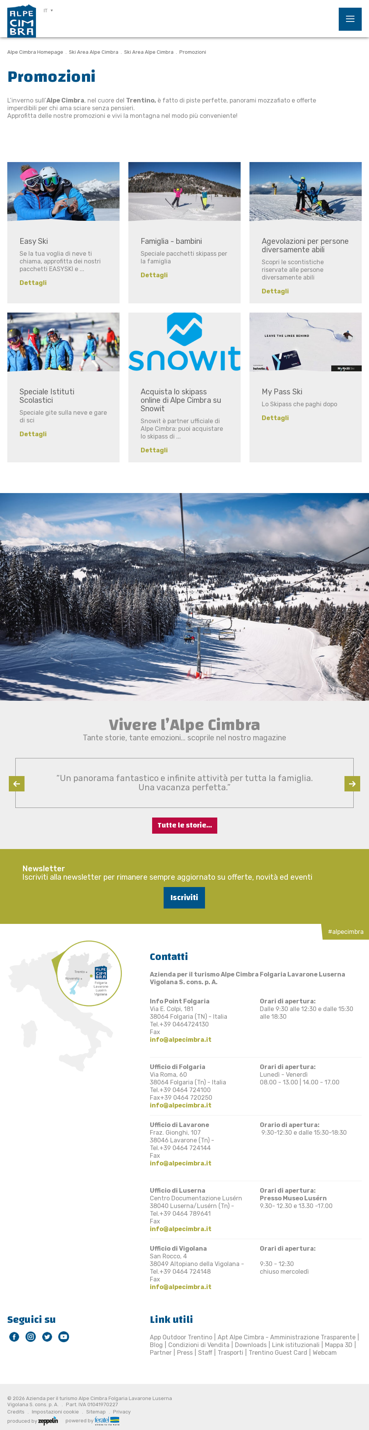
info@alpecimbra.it (181, 1039)
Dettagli (33, 282)
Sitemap (96, 1412)
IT (46, 10)
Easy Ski (34, 241)
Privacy (122, 1412)
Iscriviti (184, 897)
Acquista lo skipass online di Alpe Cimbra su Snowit (181, 400)
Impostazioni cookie (55, 1412)
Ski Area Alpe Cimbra (93, 52)
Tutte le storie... (184, 825)
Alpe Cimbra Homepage (35, 52)
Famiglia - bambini (171, 241)
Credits (16, 1412)
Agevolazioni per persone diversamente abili (305, 245)
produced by (32, 1420)
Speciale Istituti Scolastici (47, 396)
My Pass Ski (282, 391)
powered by (92, 1420)
